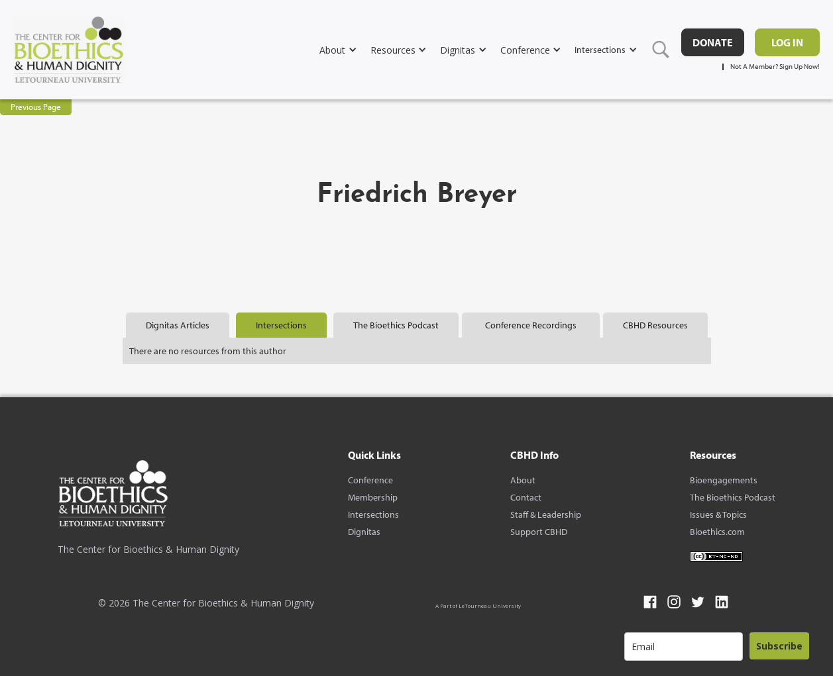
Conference (370, 480)
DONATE (713, 42)
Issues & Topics (718, 514)
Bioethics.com (717, 532)
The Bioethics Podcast (732, 497)
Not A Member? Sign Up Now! (775, 66)
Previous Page (36, 106)
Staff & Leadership (545, 514)
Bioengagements (723, 480)
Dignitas (364, 532)
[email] (683, 646)
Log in (787, 42)
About (522, 480)
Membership (373, 497)
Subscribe (779, 646)
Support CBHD (538, 532)
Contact (525, 497)
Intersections (373, 514)
